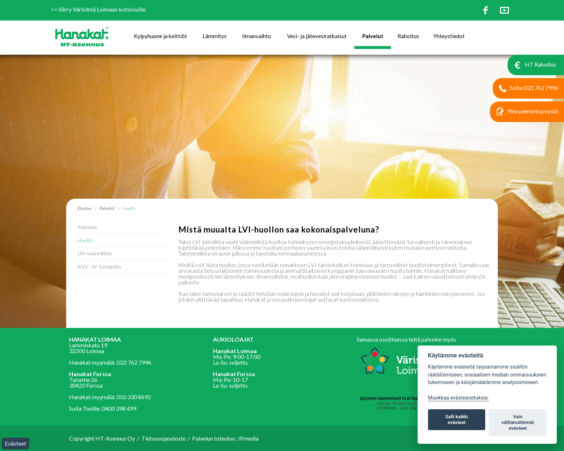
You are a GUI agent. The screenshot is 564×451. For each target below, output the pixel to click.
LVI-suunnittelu (95, 253)
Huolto (129, 208)
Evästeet (15, 443)
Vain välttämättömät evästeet (517, 422)
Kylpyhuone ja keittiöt (160, 36)
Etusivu (85, 208)
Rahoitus (408, 36)
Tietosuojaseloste (163, 438)
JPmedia (248, 438)
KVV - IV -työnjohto (99, 266)
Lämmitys (215, 36)
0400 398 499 (119, 408)
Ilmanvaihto (256, 36)
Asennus (87, 227)
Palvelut (372, 36)
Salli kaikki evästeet (456, 419)
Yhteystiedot (449, 36)
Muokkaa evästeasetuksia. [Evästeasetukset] (458, 398)
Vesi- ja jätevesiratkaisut (317, 36)
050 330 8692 (134, 396)
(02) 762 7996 (134, 362)
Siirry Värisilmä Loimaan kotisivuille (102, 9)
